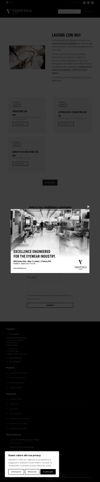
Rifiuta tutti (32, 472)
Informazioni (16, 472)
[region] (32, 464)
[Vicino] (57, 452)
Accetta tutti (48, 472)
